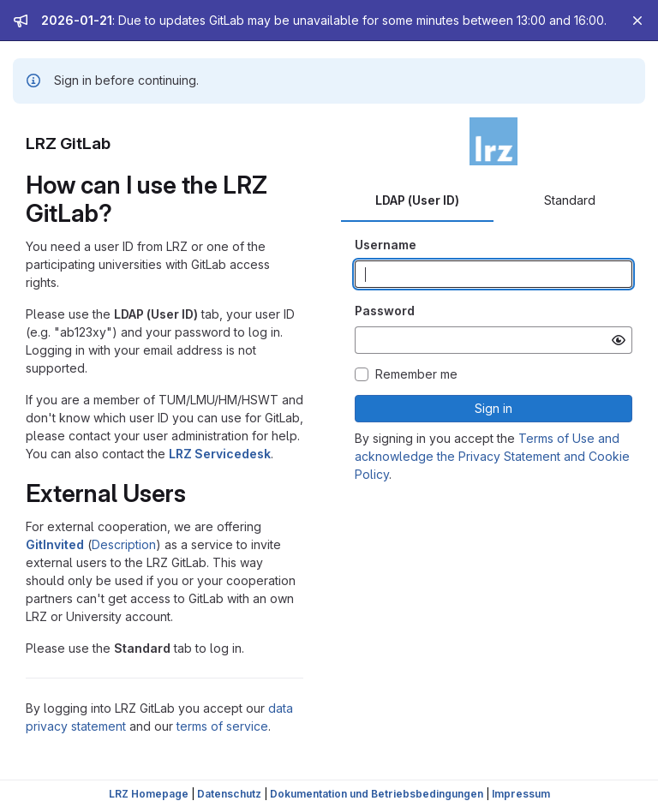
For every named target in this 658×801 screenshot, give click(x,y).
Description (124, 544)
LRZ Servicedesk (220, 453)
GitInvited (55, 544)
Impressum (521, 793)
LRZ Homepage (148, 793)
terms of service (222, 726)
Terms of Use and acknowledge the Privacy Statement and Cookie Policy (492, 456)
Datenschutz (229, 793)
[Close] (637, 20)
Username (385, 244)
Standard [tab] (569, 200)
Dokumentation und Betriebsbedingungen (376, 793)
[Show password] (618, 340)
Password (385, 310)
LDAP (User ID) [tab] (417, 200)
